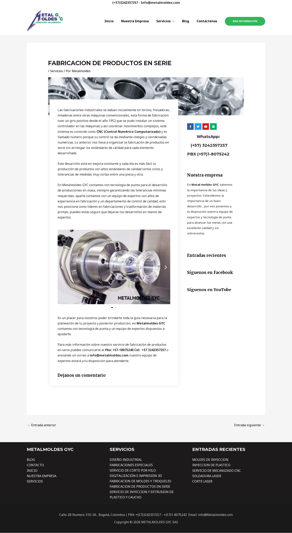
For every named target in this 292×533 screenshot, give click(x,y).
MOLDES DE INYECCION (210, 459)
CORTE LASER (202, 481)
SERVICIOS (35, 481)
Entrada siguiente (249, 425)
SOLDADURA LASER (206, 476)
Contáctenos (207, 21)
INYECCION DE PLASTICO (211, 465)
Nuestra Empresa (139, 21)
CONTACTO (35, 465)
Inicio (114, 21)
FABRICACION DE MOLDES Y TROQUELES (140, 481)
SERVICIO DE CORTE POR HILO (133, 470)
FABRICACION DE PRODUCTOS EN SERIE (140, 486)
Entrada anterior (41, 425)
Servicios (166, 21)
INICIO (32, 470)
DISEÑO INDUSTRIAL (126, 459)
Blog (187, 21)
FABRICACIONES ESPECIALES (131, 465)
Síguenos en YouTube (209, 289)
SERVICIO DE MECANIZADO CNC (216, 470)
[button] (62, 267)
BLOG (31, 459)
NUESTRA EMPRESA (42, 476)
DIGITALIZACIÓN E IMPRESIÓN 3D (136, 476)
